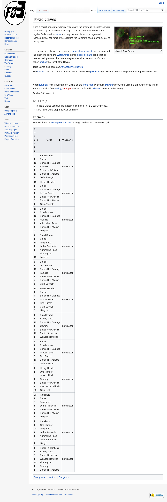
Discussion (43, 10)
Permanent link (10, 136)
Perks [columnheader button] (49, 140)
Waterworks (63, 55)
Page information (11, 139)
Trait (6, 98)
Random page (10, 41)
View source (104, 10)
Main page (9, 31)
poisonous (95, 71)
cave (58, 34)
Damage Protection (61, 122)
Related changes (11, 126)
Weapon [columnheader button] (66, 140)
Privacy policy (37, 494)
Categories (39, 477)
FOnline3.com (10, 35)
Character (8, 60)
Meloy (58, 88)
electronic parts (84, 55)
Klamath (43, 84)
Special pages (10, 130)
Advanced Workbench (72, 67)
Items (6, 70)
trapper (67, 88)
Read (93, 10)
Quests (7, 76)
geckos (43, 62)
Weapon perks (10, 111)
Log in (161, 3)
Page (32, 10)
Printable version (11, 133)
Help (6, 44)
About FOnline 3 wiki (53, 494)
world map (88, 84)
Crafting (7, 66)
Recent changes (11, 38)
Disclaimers (68, 494)
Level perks (9, 85)
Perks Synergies (11, 92)
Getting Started (11, 57)
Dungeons (64, 477)
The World (8, 63)
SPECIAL (8, 95)
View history (118, 10)
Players (109, 84)
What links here (11, 123)
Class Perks (9, 88)
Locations (51, 477)
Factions (8, 73)
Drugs (7, 101)
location (41, 71)
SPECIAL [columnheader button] (35, 140)
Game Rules (9, 54)
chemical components (82, 51)
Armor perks (9, 114)
